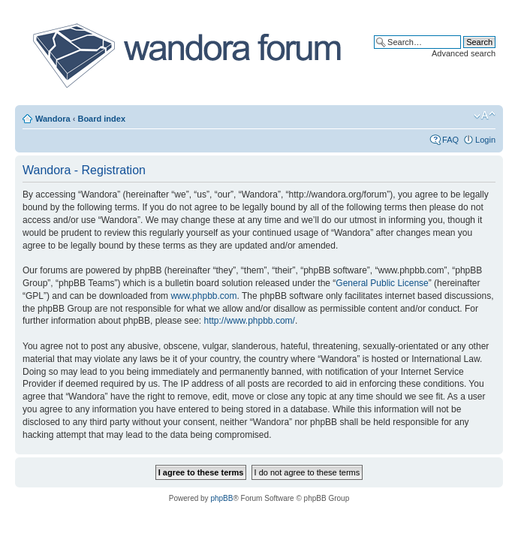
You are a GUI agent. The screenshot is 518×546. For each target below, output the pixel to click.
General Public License (382, 283)
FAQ (450, 139)
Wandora (53, 118)
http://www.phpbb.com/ (248, 320)
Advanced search (463, 53)
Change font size (484, 115)
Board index (101, 118)
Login (485, 139)
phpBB (221, 498)
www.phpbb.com (203, 296)
